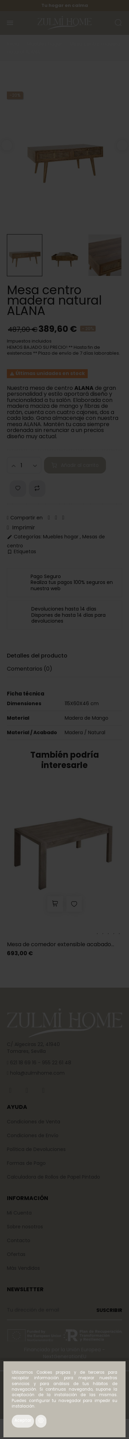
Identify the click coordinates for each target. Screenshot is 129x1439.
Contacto (18, 1240)
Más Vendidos (23, 1268)
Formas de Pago (26, 1163)
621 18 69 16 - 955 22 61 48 (40, 1062)
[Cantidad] (24, 465)
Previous (7, 145)
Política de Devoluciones (36, 1149)
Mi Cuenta (19, 1212)
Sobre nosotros (25, 1226)
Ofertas (16, 1254)
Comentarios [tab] (29, 669)
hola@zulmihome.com (37, 1072)
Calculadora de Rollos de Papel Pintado (53, 1176)
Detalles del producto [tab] (37, 656)
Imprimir (21, 528)
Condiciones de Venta (33, 1121)
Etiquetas (21, 552)
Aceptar (22, 1420)
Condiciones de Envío (32, 1135)
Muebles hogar (61, 536)
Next (122, 145)
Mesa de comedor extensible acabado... (60, 944)
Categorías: (24, 537)
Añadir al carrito (75, 465)
